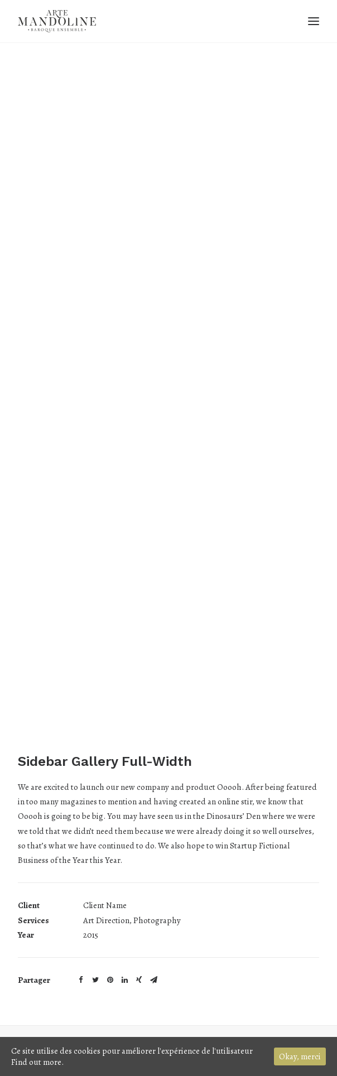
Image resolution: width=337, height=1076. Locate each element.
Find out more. (37, 1062)
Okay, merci (300, 1056)
